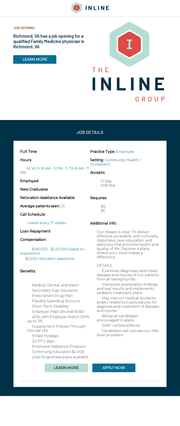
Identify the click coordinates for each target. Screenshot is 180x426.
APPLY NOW (113, 368)
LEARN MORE (35, 59)
